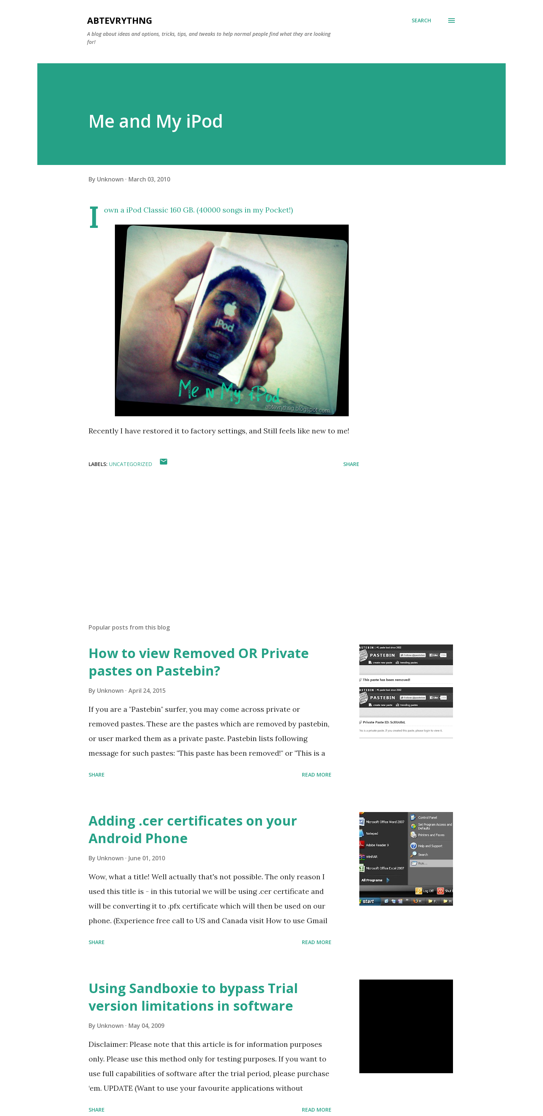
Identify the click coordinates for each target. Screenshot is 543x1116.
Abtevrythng (119, 20)
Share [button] (351, 464)
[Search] (421, 20)
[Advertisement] (212, 532)
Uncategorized (130, 464)
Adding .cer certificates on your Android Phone (193, 829)
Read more (317, 774)
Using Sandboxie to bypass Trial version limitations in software (193, 997)
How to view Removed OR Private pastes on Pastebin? (199, 662)
